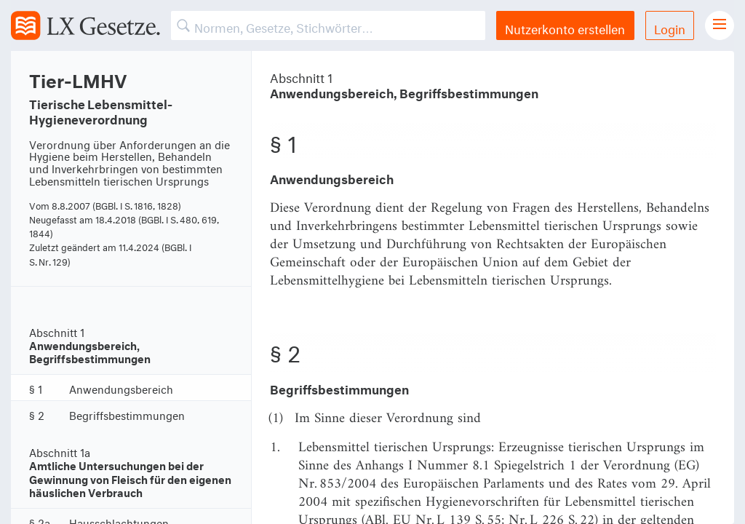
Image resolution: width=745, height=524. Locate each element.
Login (669, 27)
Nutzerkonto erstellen (565, 27)
